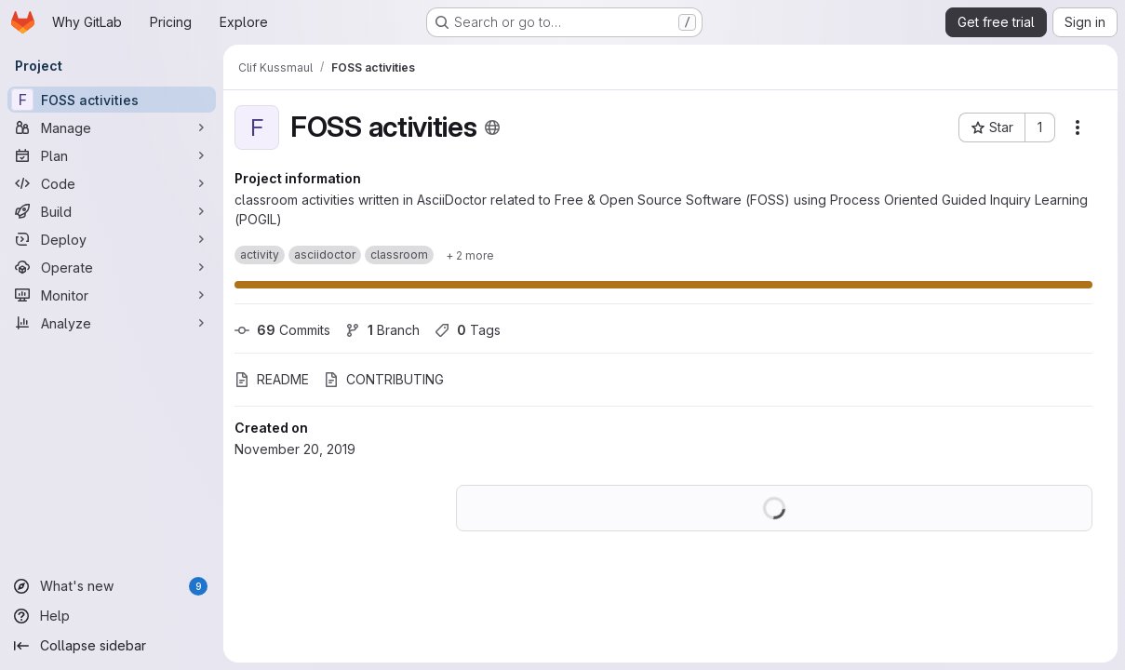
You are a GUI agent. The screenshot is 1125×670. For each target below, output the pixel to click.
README (271, 379)
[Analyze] (111, 323)
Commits (282, 330)
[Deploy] (111, 239)
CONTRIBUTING (384, 379)
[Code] (111, 183)
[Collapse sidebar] (111, 646)
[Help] (111, 616)
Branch (382, 330)
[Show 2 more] (469, 255)
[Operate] (111, 267)
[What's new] (111, 586)
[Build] (111, 211)
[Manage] (111, 127)
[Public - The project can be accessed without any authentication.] (492, 127)
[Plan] (111, 155)
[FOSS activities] (111, 100)
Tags (468, 330)
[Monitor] (111, 295)
